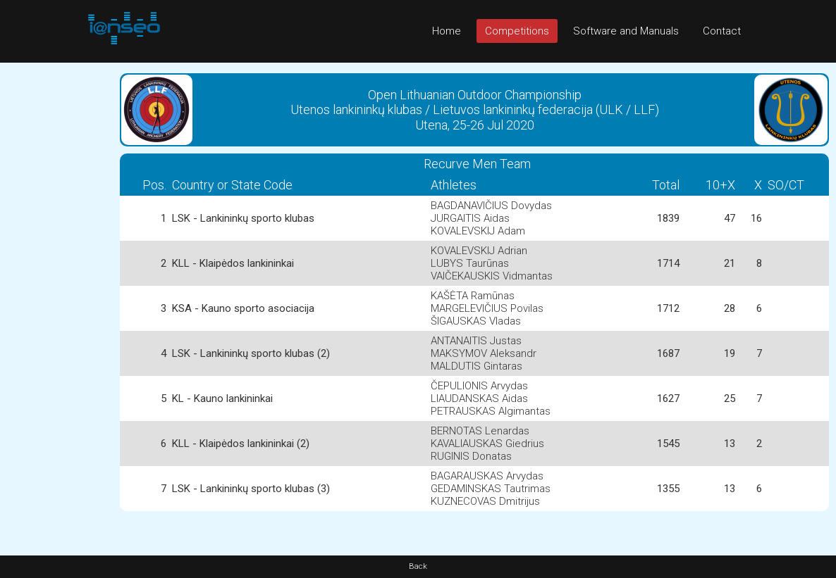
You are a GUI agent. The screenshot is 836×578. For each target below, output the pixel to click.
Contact (722, 31)
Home (446, 31)
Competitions (517, 31)
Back (418, 566)
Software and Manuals (626, 31)
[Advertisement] (56, 274)
